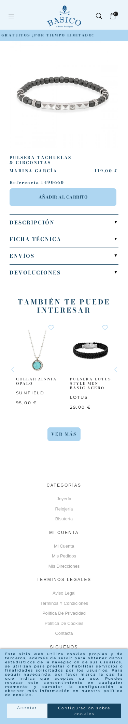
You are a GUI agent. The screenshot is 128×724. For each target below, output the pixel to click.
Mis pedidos (64, 555)
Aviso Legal (64, 593)
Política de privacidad (64, 613)
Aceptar (27, 707)
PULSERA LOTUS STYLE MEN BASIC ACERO (90, 383)
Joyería (64, 498)
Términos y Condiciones (64, 603)
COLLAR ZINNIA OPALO (36, 381)
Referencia (24, 182)
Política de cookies (64, 623)
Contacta (64, 633)
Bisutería (64, 518)
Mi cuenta (64, 546)
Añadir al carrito (63, 197)
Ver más (64, 434)
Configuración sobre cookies (84, 711)
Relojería (64, 508)
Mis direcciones (64, 566)
